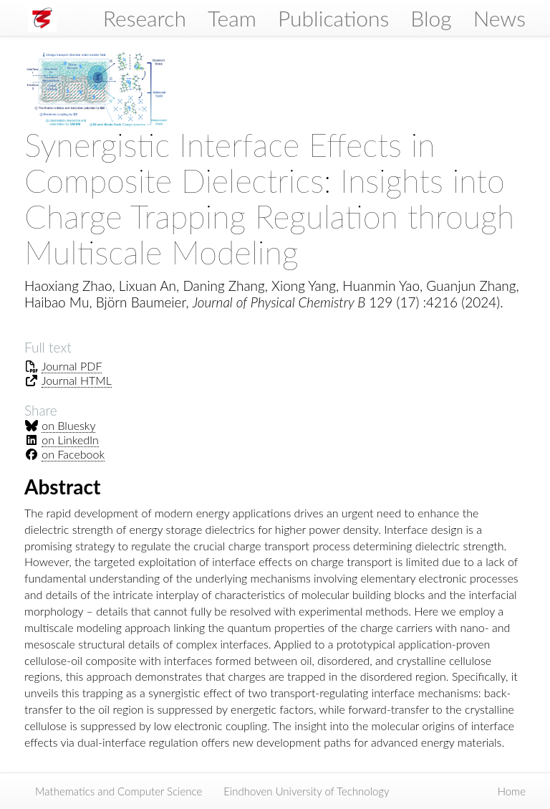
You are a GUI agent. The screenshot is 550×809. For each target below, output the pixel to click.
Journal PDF (72, 366)
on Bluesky (68, 425)
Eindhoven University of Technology (306, 791)
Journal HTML (77, 380)
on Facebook (73, 454)
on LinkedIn (70, 439)
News (499, 18)
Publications (333, 18)
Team (232, 18)
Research (144, 18)
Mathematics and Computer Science (118, 791)
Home (512, 791)
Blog (430, 18)
